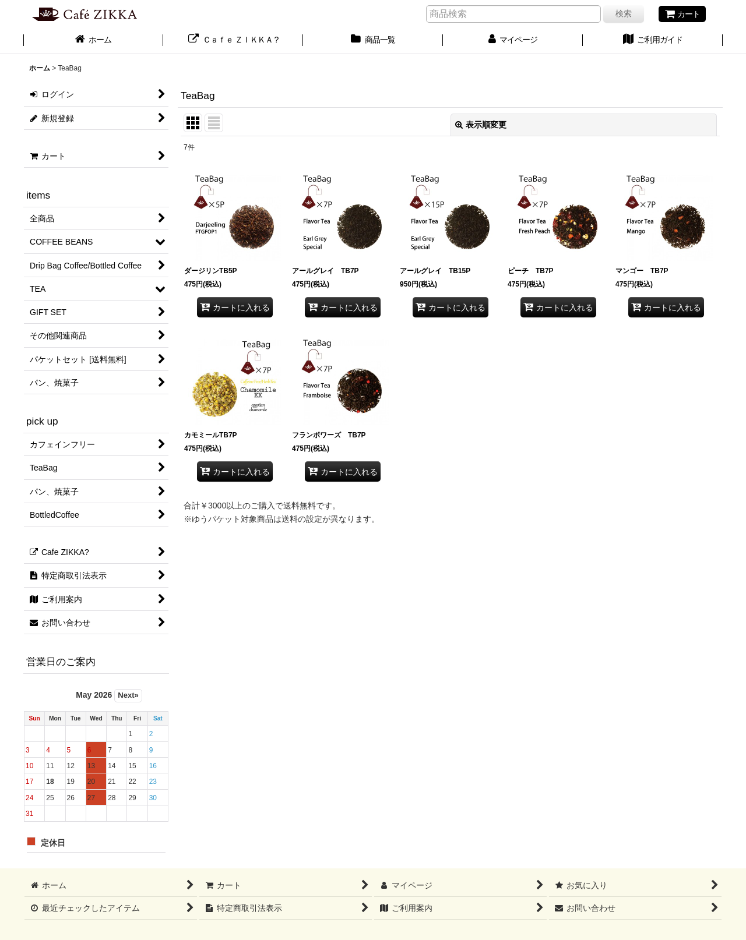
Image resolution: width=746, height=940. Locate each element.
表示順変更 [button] (480, 124)
